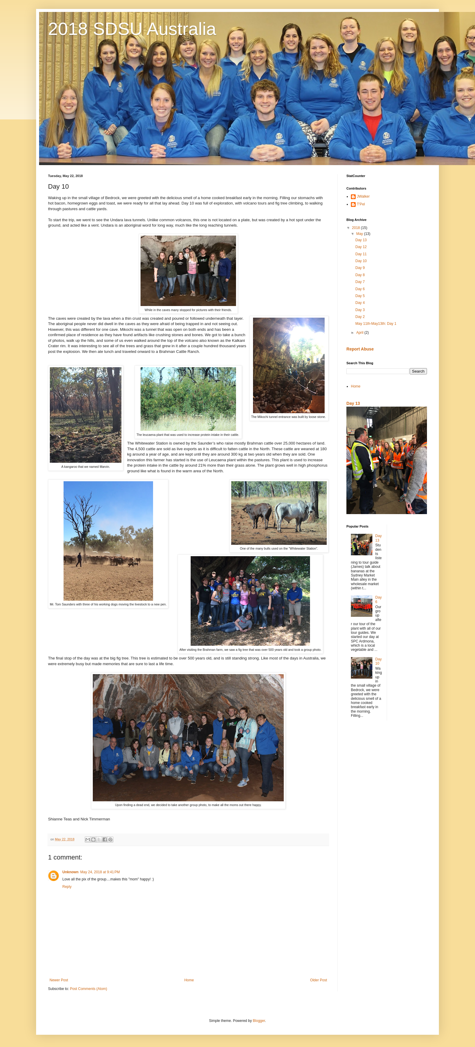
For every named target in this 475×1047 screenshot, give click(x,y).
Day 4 (360, 303)
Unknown (70, 872)
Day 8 (360, 275)
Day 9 (360, 268)
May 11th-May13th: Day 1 (375, 324)
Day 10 (361, 261)
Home (189, 980)
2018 (356, 228)
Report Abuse (360, 349)
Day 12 (361, 247)
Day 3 (360, 310)
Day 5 (360, 296)
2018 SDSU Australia (132, 29)
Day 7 (360, 282)
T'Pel (361, 204)
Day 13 (361, 240)
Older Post (318, 980)
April (360, 332)
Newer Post (59, 980)
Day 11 (361, 254)
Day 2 (360, 317)
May (360, 234)
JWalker (363, 196)
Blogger (259, 1021)
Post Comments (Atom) (88, 989)
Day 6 (360, 289)
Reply (67, 887)
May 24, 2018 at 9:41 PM (100, 872)
